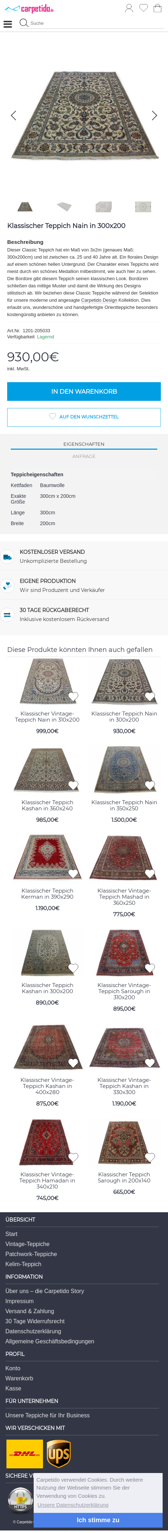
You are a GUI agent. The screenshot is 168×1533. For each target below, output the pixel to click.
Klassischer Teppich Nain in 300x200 (124, 716)
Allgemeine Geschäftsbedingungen (49, 1341)
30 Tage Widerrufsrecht (34, 1321)
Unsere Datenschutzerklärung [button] (73, 1505)
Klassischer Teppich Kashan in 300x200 (47, 988)
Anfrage (84, 456)
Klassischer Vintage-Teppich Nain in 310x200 (47, 716)
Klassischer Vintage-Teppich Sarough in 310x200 (124, 991)
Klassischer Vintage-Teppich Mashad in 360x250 (124, 896)
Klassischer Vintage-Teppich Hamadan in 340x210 (47, 1180)
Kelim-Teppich (23, 1264)
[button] (154, 115)
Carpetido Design (99, 300)
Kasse (13, 1388)
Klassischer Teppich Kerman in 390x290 (47, 893)
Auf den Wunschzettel (89, 417)
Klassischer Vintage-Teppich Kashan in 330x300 (124, 1086)
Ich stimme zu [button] (98, 1520)
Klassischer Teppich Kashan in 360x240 (47, 805)
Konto (12, 1368)
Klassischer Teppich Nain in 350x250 (124, 805)
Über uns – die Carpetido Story (44, 1291)
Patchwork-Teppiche (31, 1254)
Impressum (19, 1301)
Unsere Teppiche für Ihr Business (47, 1415)
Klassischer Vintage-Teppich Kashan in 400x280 (47, 1086)
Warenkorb (19, 1378)
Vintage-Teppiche (27, 1244)
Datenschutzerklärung (33, 1331)
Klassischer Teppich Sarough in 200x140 (124, 1177)
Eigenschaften (84, 444)
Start (11, 1234)
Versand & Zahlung (29, 1311)
